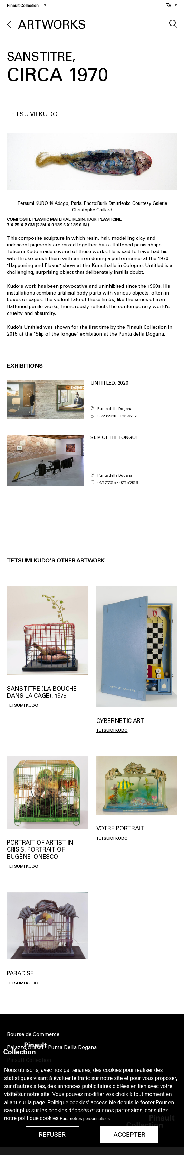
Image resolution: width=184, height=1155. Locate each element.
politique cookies (38, 1118)
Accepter (129, 1134)
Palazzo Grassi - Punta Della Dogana (52, 1047)
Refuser (52, 1134)
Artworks (52, 25)
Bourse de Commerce (33, 1034)
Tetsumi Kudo (32, 114)
